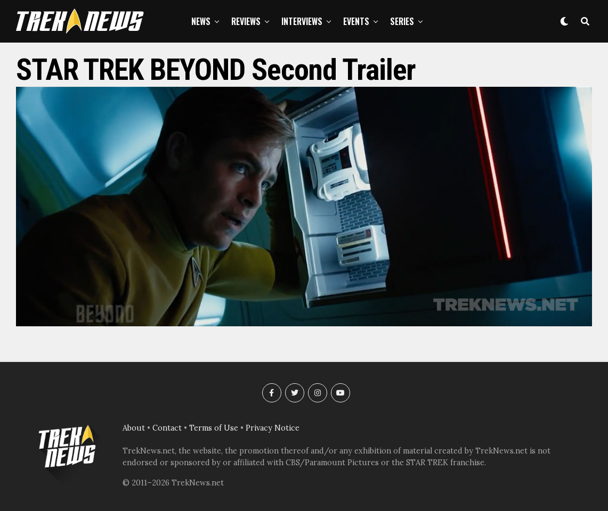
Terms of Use (213, 428)
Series (402, 21)
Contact (167, 428)
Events (356, 21)
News (200, 21)
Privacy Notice (272, 428)
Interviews (301, 21)
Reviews (246, 21)
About (134, 428)
